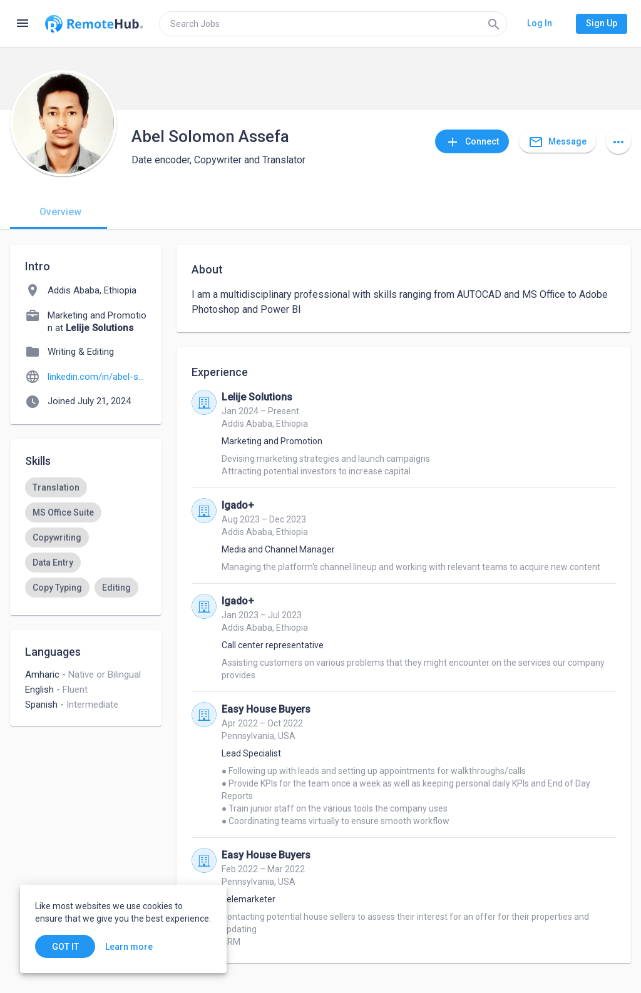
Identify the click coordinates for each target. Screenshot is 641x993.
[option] (56, 487)
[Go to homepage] (94, 24)
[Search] (493, 23)
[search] (333, 24)
